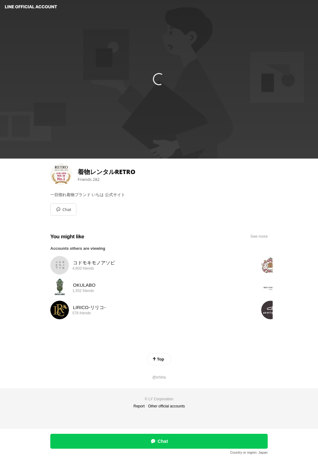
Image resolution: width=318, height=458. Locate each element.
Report (139, 406)
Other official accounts (166, 406)
